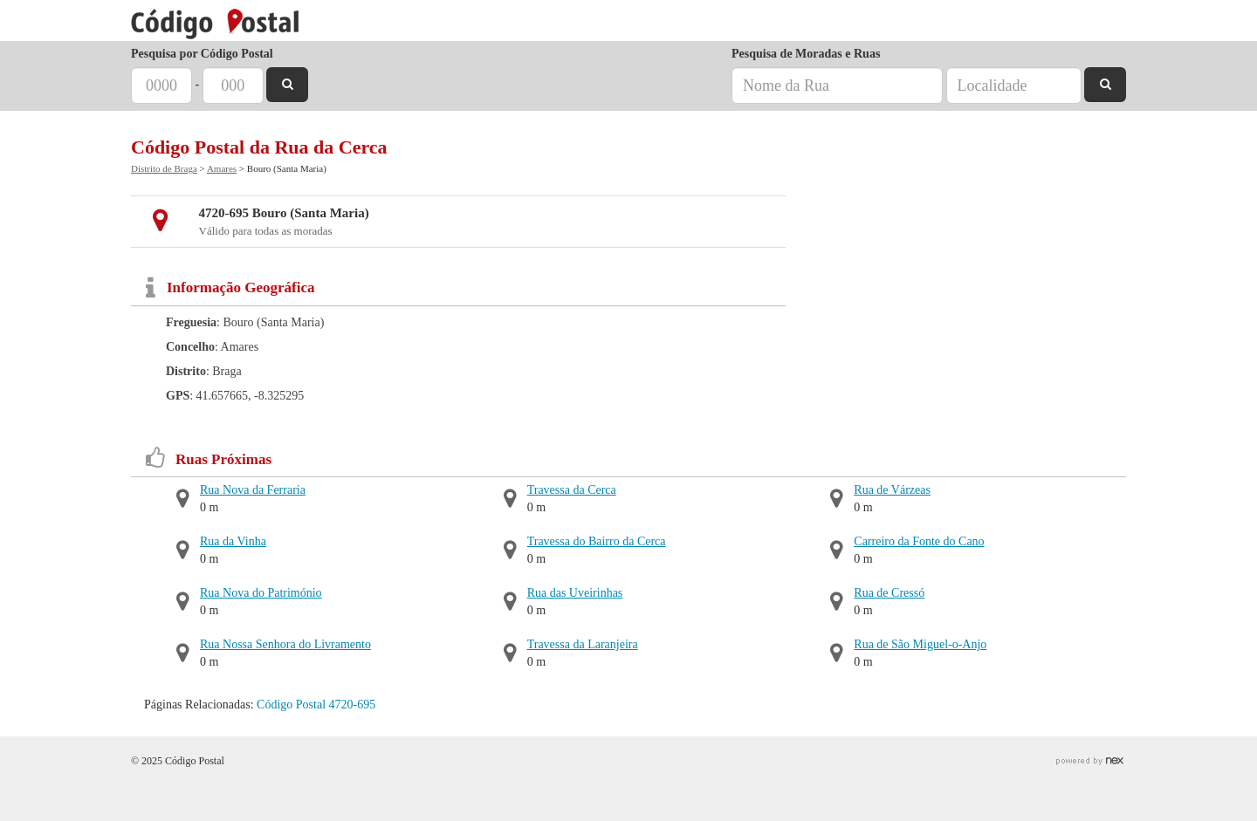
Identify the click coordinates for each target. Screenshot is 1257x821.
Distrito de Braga (164, 168)
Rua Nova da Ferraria (253, 489)
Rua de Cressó (889, 592)
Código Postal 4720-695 (316, 704)
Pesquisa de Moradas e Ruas (806, 53)
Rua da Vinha (233, 541)
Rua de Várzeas (892, 489)
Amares (222, 168)
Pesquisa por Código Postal (202, 53)
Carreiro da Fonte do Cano (919, 541)
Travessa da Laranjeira (582, 644)
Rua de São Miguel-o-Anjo (920, 644)
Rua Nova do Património (261, 592)
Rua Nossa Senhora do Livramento (285, 644)
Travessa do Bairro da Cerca (596, 541)
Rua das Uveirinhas (575, 592)
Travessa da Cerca (571, 489)
